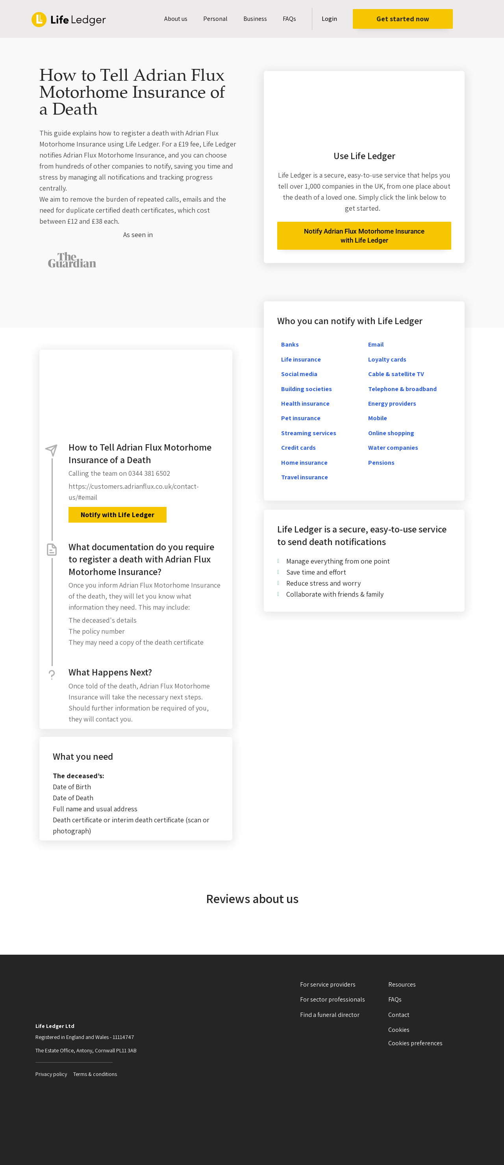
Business (255, 19)
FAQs (289, 19)
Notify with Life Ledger (117, 514)
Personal (215, 19)
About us (175, 19)
